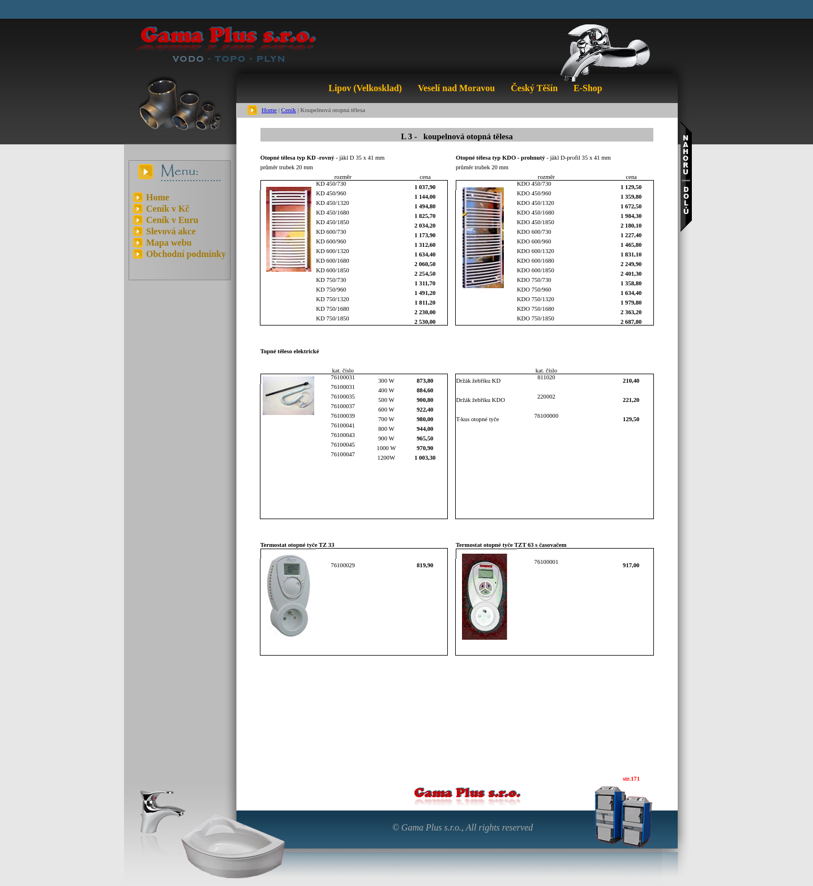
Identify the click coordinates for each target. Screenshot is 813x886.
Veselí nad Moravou (456, 88)
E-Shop (588, 88)
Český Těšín (534, 88)
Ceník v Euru (172, 220)
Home (269, 109)
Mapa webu (168, 242)
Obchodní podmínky (186, 254)
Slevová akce (171, 231)
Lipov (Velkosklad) (365, 88)
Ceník (288, 109)
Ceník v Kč (167, 208)
